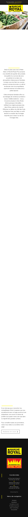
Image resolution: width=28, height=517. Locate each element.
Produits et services (14, 506)
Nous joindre (14, 509)
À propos (14, 500)
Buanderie (14, 502)
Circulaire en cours (14, 504)
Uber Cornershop (14, 507)
